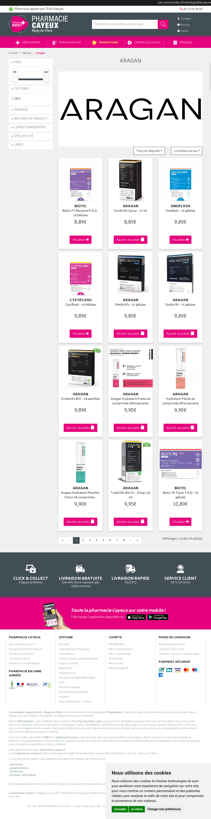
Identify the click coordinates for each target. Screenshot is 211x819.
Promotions (105, 43)
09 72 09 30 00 (181, 574)
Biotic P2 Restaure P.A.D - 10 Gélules (80, 213)
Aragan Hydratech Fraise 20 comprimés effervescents (130, 401)
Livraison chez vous (171, 650)
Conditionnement (30, 127)
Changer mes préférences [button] (164, 809)
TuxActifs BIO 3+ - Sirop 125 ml (130, 495)
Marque (26, 53)
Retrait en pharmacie (172, 645)
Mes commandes (120, 654)
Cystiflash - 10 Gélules (80, 305)
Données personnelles (74, 693)
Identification (117, 645)
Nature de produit (31, 119)
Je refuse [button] (137, 809)
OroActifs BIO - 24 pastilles (80, 399)
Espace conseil (69, 664)
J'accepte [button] (120, 809)
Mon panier (116, 659)
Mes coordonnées (120, 650)
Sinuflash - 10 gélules (180, 211)
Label (19, 145)
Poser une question (21, 654)
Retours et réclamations (24, 664)
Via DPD (130, 574)
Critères (21, 89)
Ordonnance (67, 674)
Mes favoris (116, 664)
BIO (16, 98)
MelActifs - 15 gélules (130, 305)
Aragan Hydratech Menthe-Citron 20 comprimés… (80, 495)
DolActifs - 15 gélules (180, 305)
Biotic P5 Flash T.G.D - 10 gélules (180, 495)
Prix (17, 62)
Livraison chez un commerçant (179, 654)
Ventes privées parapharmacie (78, 659)
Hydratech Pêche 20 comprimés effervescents (180, 401)
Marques (182, 43)
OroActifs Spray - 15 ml (130, 211)
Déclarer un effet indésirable (77, 678)
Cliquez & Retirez (31, 574)
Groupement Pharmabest (25, 650)
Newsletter (66, 669)
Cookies (64, 697)
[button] (149, 151)
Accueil (13, 53)
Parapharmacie (67, 43)
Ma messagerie (118, 669)
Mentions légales (70, 688)
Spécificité (23, 136)
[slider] (14, 79)
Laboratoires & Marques (74, 650)
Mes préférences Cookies (75, 702)
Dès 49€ (81, 576)
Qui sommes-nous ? (22, 645)
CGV (61, 683)
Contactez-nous (19, 659)
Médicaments (28, 43)
